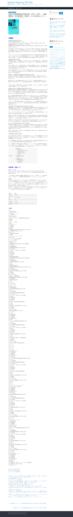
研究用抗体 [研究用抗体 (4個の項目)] (61, 65)
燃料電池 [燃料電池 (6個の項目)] (61, 63)
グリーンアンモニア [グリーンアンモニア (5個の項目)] (55, 52)
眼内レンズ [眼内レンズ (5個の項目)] (58, 65)
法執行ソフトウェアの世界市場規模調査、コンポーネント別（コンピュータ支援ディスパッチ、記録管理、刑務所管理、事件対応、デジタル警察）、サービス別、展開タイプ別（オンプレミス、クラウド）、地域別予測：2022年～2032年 (28, 492)
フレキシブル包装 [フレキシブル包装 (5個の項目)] (59, 58)
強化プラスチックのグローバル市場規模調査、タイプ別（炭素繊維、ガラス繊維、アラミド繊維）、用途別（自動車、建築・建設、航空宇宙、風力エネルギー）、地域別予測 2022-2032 (28, 476)
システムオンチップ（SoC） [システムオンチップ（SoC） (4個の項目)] (58, 54)
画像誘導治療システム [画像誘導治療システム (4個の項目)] (53, 65)
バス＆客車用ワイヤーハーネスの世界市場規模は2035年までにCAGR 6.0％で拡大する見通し (27, 503)
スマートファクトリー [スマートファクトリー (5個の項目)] (54, 56)
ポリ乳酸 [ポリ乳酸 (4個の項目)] (56, 59)
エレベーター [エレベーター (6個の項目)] (59, 51)
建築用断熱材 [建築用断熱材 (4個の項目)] (60, 62)
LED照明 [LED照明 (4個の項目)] (54, 49)
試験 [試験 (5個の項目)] (56, 66)
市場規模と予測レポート (12, 12)
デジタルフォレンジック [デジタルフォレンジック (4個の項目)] (58, 57)
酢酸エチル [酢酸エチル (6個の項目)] (59, 68)
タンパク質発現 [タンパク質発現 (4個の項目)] (53, 57)
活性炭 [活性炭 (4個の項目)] (54, 63)
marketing (16, 17)
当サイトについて (19, 8)
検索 (50, 11)
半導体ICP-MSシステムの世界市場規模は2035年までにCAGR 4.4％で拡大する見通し (30, 507)
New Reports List (11, 8)
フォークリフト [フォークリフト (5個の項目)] (52, 58)
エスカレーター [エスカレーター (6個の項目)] (58, 49)
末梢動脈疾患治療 (21, 17)
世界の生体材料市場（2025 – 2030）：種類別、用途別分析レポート (20, 484)
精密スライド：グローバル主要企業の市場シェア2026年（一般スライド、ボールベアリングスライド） (25, 496)
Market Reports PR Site (20, 2)
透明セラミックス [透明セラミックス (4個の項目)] (61, 66)
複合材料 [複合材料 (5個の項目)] (54, 66)
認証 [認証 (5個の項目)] (58, 66)
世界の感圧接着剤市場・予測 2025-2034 (15, 478)
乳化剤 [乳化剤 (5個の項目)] (52, 61)
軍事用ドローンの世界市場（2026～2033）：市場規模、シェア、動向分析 (21, 483)
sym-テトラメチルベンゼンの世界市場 (15, 479)
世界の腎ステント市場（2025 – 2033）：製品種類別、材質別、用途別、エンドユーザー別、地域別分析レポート (57, 22)
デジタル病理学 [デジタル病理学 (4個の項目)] (63, 57)
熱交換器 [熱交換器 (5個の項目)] (56, 63)
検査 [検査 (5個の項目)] (52, 63)
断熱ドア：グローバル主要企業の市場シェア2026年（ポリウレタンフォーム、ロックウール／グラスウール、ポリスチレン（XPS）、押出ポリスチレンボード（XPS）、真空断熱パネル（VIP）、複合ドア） (28, 495)
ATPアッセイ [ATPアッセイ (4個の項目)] (51, 49)
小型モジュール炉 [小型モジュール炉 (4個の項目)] (56, 62)
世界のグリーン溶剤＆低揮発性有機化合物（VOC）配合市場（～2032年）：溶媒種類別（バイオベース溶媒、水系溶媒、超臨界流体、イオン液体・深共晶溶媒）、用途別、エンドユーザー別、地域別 (27, 482)
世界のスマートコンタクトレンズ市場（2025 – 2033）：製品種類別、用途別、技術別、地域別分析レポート (57, 31)
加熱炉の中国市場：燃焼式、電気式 (15, 489)
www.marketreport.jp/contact (14, 470)
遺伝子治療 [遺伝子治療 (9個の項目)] (53, 68)
